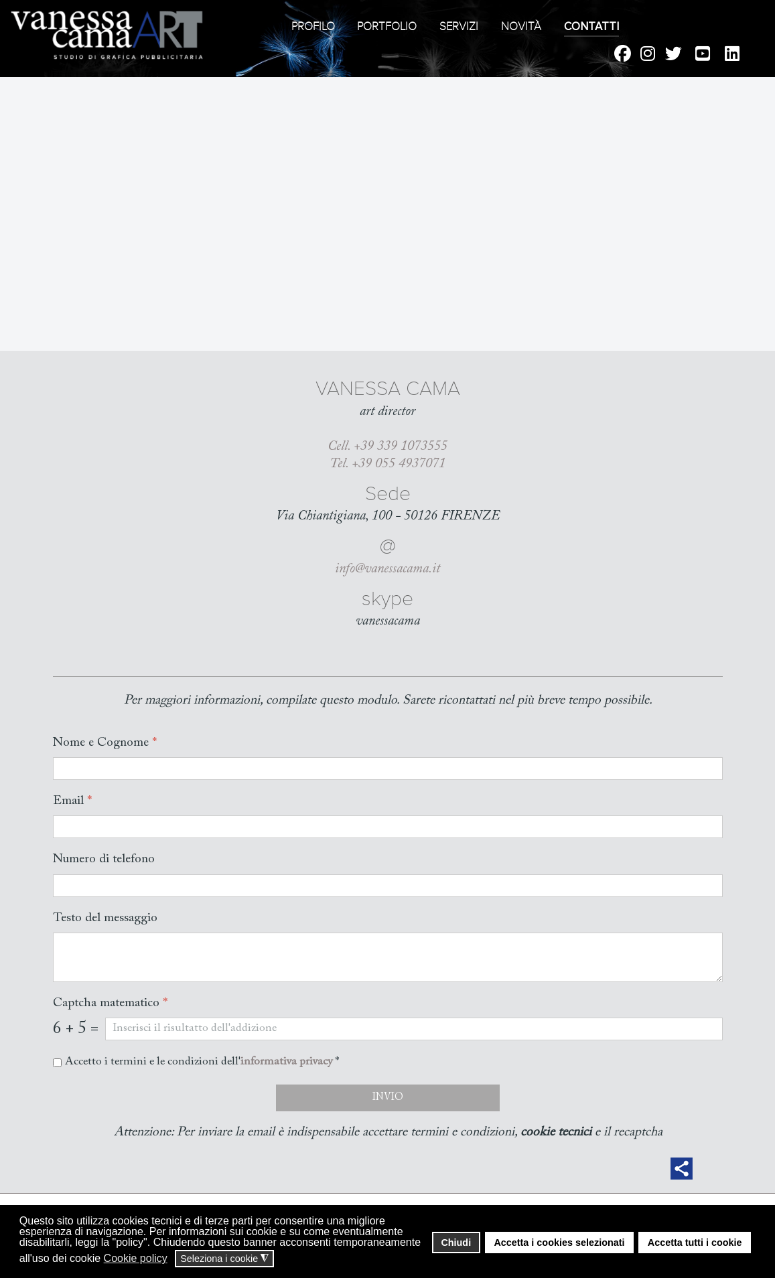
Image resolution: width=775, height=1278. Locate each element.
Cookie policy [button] (135, 1258)
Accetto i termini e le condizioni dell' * (202, 1062)
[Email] (388, 827)
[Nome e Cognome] (388, 769)
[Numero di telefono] (388, 885)
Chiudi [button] (456, 1242)
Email (72, 801)
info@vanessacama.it (387, 569)
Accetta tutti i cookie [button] (695, 1242)
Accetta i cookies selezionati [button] (559, 1242)
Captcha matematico (110, 1003)
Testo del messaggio (105, 918)
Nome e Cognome (105, 742)
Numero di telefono (104, 860)
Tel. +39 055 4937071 (387, 464)
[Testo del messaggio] (388, 957)
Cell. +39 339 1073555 (387, 446)
